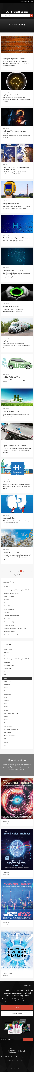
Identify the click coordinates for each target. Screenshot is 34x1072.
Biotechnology (8, 649)
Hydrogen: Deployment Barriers (14, 59)
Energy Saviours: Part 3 (11, 203)
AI (5, 745)
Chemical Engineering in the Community (15, 628)
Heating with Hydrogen (11, 306)
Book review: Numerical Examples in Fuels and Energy (16, 168)
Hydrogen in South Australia (13, 270)
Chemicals (7, 662)
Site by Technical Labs (17, 1064)
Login (30, 2)
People (6, 710)
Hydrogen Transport (10, 341)
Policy (5, 720)
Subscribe (23, 2)
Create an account (17, 1013)
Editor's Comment (9, 596)
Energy (7, 55)
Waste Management (9, 736)
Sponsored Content (9, 631)
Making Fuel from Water (11, 377)
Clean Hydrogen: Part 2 (11, 411)
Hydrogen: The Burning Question (14, 131)
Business (6, 652)
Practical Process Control (11, 635)
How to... (6, 603)
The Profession (8, 726)
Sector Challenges (9, 609)
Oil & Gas (6, 707)
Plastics (6, 742)
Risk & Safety (7, 732)
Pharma (6, 716)
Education (7, 675)
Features (6, 600)
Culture (6, 672)
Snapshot (6, 612)
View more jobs (27, 1040)
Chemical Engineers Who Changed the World (16, 590)
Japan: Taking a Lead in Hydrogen (14, 446)
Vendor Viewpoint (9, 625)
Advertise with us (29, 1057)
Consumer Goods (9, 665)
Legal (5, 697)
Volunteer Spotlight (9, 622)
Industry (6, 691)
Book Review (7, 587)
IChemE (6, 688)
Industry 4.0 (7, 694)
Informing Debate (9, 518)
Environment (7, 681)
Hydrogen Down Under (11, 95)
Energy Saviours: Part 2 (11, 552)
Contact (13, 1057)
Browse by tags (19, 1057)
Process (6, 723)
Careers (6, 656)
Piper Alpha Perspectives (11, 713)
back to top (27, 985)
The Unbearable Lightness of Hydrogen (16, 238)
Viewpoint (7, 619)
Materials (6, 700)
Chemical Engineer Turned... (11, 593)
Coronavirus (7, 668)
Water (6, 739)
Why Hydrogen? (8, 482)
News (5, 704)
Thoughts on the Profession (11, 616)
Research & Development (11, 729)
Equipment (7, 684)
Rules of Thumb (8, 606)
